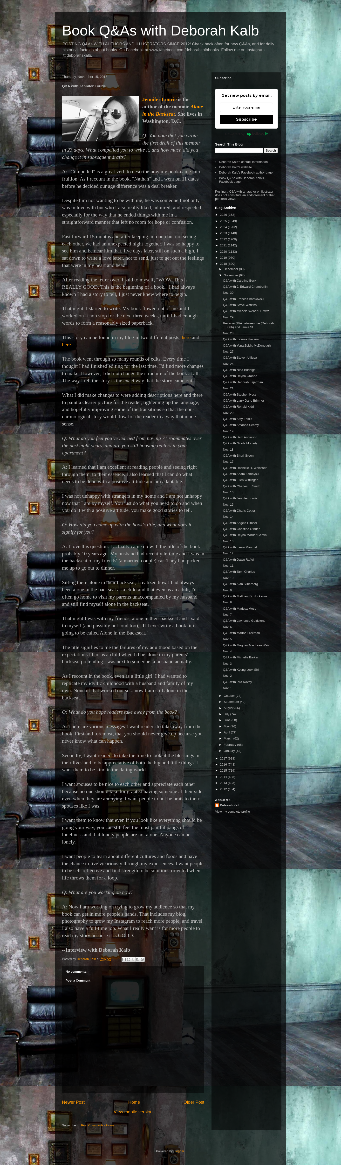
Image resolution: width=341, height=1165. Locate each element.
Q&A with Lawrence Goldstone (244, 620)
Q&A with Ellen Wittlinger (240, 480)
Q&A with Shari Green (238, 455)
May (227, 726)
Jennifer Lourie (159, 99)
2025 (224, 221)
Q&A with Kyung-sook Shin (241, 669)
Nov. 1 (227, 688)
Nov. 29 (228, 317)
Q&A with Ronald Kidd (238, 406)
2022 (224, 239)
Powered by (246, 134)
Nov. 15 (228, 504)
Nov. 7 (227, 614)
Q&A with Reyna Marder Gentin (244, 535)
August (229, 708)
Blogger (178, 1151)
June (228, 720)
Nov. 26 (228, 364)
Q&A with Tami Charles (239, 571)
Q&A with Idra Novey (237, 682)
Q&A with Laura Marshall (240, 547)
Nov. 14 (228, 516)
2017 (224, 758)
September (232, 702)
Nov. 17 (228, 461)
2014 (224, 777)
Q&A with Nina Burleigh (239, 370)
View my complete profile (232, 811)
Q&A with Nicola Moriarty (240, 443)
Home (134, 1102)
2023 (224, 233)
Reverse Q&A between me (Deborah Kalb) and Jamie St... (248, 325)
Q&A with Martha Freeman (241, 633)
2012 (224, 789)
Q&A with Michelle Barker (240, 657)
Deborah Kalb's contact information (243, 162)
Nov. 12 (228, 553)
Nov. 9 (227, 590)
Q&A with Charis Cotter (239, 510)
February (230, 744)
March (228, 738)
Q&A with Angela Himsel (240, 523)
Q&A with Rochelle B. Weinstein (245, 468)
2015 (224, 770)
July (227, 714)
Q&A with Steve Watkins (240, 305)
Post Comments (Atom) (97, 1125)
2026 (224, 214)
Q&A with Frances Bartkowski (243, 299)
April (227, 732)
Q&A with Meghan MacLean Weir (246, 645)
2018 (224, 263)
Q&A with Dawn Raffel (238, 559)
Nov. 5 (227, 639)
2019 (224, 257)
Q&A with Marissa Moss (239, 608)
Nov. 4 (227, 651)
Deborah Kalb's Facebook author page (246, 172)
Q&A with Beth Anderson (240, 437)
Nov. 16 (228, 492)
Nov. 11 (228, 565)
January (230, 751)
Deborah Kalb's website (235, 167)
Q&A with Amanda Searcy (241, 425)
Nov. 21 (228, 388)
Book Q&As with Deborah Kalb (160, 30)
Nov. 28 (228, 333)
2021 (224, 245)
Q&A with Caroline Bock (239, 280)
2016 (224, 764)
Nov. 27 (228, 351)
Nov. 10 (228, 578)
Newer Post (73, 1102)
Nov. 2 (227, 675)
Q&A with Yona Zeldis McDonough (247, 345)
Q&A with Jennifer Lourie (240, 498)
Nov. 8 (227, 602)
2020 (224, 251)
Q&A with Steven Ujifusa (240, 357)
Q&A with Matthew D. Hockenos (245, 596)
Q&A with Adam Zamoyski (241, 474)
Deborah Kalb (230, 805)
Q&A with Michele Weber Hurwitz (246, 311)
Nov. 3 (227, 663)
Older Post (194, 1102)
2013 (224, 783)
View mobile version (133, 1111)
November (231, 275)
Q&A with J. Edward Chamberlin (245, 286)
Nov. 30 (228, 292)
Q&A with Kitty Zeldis (237, 419)
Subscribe (246, 119)
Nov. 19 (228, 431)
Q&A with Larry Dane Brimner (243, 400)
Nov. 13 (228, 541)
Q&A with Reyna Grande (240, 376)
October (230, 696)
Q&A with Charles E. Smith (241, 486)
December (231, 269)
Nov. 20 (228, 413)
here (186, 337)
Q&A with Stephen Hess (239, 394)
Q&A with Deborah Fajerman (243, 382)
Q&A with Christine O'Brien (241, 529)
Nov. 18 (228, 449)
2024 (224, 227)
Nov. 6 (227, 627)
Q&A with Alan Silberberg (240, 584)
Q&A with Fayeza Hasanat (241, 339)
